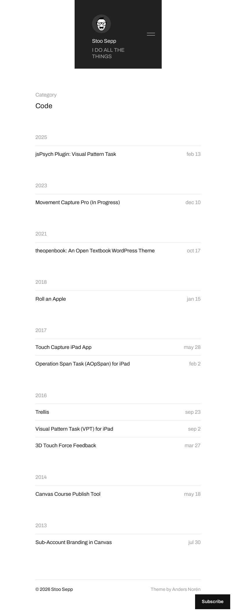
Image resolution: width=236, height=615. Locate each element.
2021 (41, 234)
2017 (41, 330)
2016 (41, 395)
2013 (41, 525)
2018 (41, 282)
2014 (41, 477)
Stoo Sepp (104, 41)
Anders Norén (186, 589)
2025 (41, 137)
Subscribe (213, 601)
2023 (41, 185)
